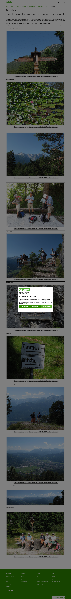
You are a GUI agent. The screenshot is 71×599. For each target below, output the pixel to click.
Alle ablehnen (35, 306)
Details (25, 303)
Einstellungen (24, 306)
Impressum (30, 309)
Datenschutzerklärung (23, 309)
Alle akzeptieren (47, 306)
